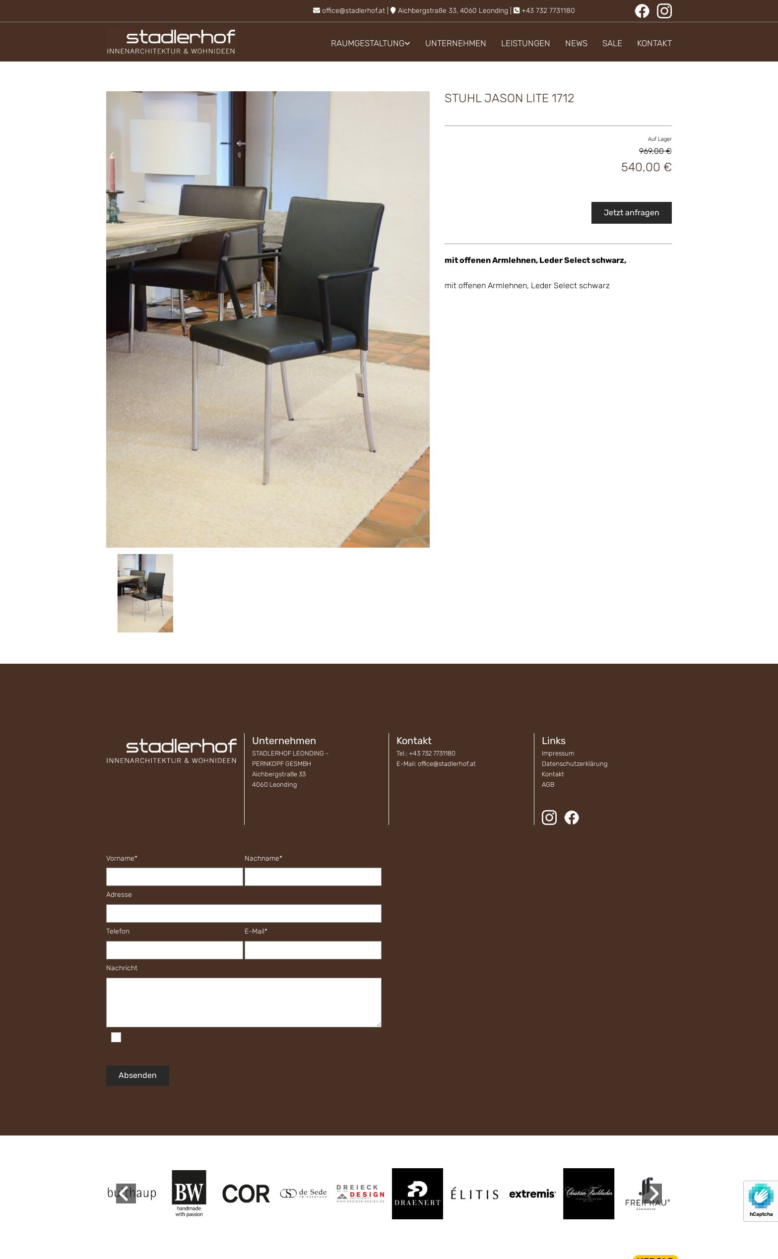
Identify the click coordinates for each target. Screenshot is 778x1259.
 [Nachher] (652, 1193)
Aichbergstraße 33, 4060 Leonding (453, 10)
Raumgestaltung (367, 43)
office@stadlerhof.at (353, 10)
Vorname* (121, 859)
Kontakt (654, 43)
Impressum (558, 753)
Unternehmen (455, 43)
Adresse (119, 895)
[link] (363, 43)
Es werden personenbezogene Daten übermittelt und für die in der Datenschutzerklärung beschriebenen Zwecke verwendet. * (222, 1041)
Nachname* (263, 859)
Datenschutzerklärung (575, 763)
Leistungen (525, 43)
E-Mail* (256, 932)
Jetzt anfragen (631, 212)
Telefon (118, 932)
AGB (548, 784)
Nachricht (121, 968)
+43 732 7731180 (548, 10)
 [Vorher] (126, 1193)
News (576, 43)
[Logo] (171, 42)
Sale (612, 43)
